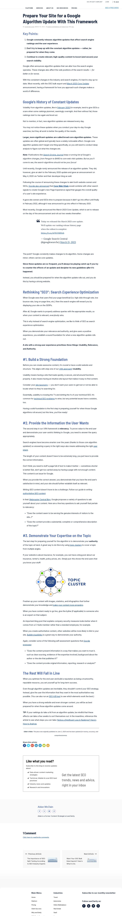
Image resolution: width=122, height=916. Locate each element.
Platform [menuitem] (29, 8)
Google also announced (39, 189)
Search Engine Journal (53, 157)
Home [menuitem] (33, 903)
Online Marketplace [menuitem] (60, 910)
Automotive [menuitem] (57, 906)
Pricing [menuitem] (74, 8)
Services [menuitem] (39, 8)
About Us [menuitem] (49, 8)
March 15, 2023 (68, 244)
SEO (72, 29)
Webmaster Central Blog (40, 502)
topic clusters (76, 548)
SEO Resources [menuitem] (62, 8)
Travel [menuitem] (56, 903)
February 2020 (63, 110)
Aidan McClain (29, 29)
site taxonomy (42, 387)
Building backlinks (34, 637)
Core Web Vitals (61, 189)
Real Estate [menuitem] (57, 914)
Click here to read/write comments (36, 843)
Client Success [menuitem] (36, 914)
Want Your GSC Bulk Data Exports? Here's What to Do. (75, 866)
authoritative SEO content (34, 496)
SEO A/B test (54, 699)
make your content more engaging (68, 608)
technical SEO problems (44, 401)
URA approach (65, 371)
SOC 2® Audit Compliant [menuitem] (93, 2)
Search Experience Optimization (57, 29)
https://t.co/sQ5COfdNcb (52, 235)
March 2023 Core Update (78, 86)
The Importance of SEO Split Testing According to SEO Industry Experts (36, 866)
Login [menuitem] (105, 2)
